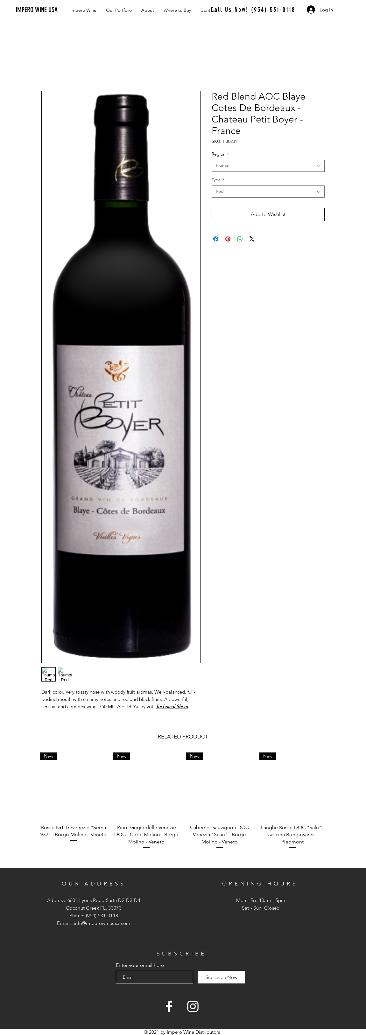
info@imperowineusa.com (102, 923)
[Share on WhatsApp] (240, 239)
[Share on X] (252, 239)
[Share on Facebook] (216, 239)
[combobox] (268, 166)
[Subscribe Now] (221, 977)
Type (218, 180)
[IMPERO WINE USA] (43, 10)
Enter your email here (140, 965)
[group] (183, 804)
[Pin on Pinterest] (228, 239)
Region (220, 154)
